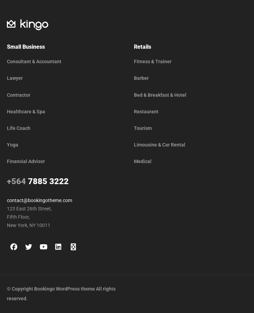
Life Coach (18, 128)
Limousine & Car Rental (159, 145)
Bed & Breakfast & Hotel (160, 95)
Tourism (143, 128)
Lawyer (15, 78)
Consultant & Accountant (34, 61)
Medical (143, 161)
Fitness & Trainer (153, 61)
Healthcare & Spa (26, 111)
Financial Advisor (26, 161)
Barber (141, 78)
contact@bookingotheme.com (39, 200)
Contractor (18, 95)
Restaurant (146, 111)
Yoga (12, 145)
